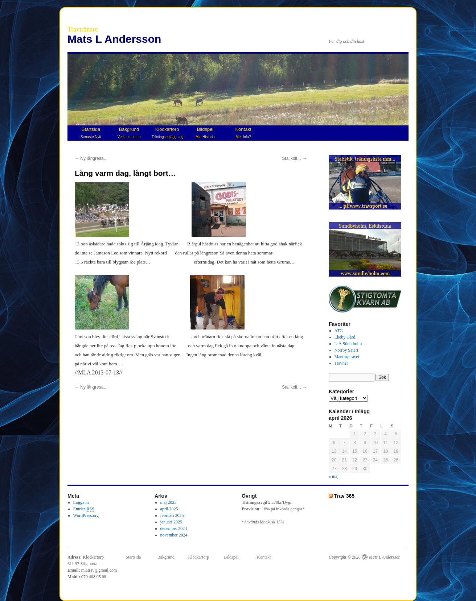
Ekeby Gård (345, 337)
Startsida (91, 133)
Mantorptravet (347, 356)
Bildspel (205, 133)
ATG (339, 330)
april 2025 (169, 508)
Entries (83, 509)
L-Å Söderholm (348, 343)
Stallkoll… (294, 158)
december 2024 (173, 528)
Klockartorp (167, 133)
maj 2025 (168, 502)
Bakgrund (129, 133)
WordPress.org (86, 515)
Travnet (341, 363)
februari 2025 (172, 515)
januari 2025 (171, 522)
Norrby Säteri (346, 350)
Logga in (81, 502)
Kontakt (243, 133)
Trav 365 (344, 496)
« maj (333, 476)
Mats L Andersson (114, 39)
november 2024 (174, 535)
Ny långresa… (91, 158)
